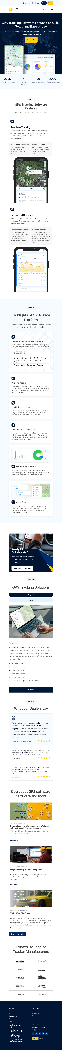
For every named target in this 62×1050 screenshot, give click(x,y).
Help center (12, 1019)
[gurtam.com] (16, 1031)
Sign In (44, 3)
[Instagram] (43, 1033)
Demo (37, 3)
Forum (10, 1021)
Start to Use (31, 40)
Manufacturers (13, 1011)
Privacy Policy (16, 1047)
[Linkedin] (40, 1033)
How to (34, 1011)
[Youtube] (46, 1033)
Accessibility (28, 1047)
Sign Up (50, 3)
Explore (31, 690)
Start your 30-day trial (22, 568)
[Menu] (52, 9)
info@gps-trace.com (37, 1029)
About (31, 3)
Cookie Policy (22, 1047)
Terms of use (11, 1047)
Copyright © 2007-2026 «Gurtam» (38, 1047)
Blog (24, 3)
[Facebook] (33, 1033)
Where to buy (35, 1013)
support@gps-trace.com (38, 1027)
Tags (31, 600)
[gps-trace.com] (15, 9)
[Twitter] (36, 1033)
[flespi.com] (16, 1035)
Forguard (31, 595)
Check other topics (17, 934)
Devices (11, 1013)
